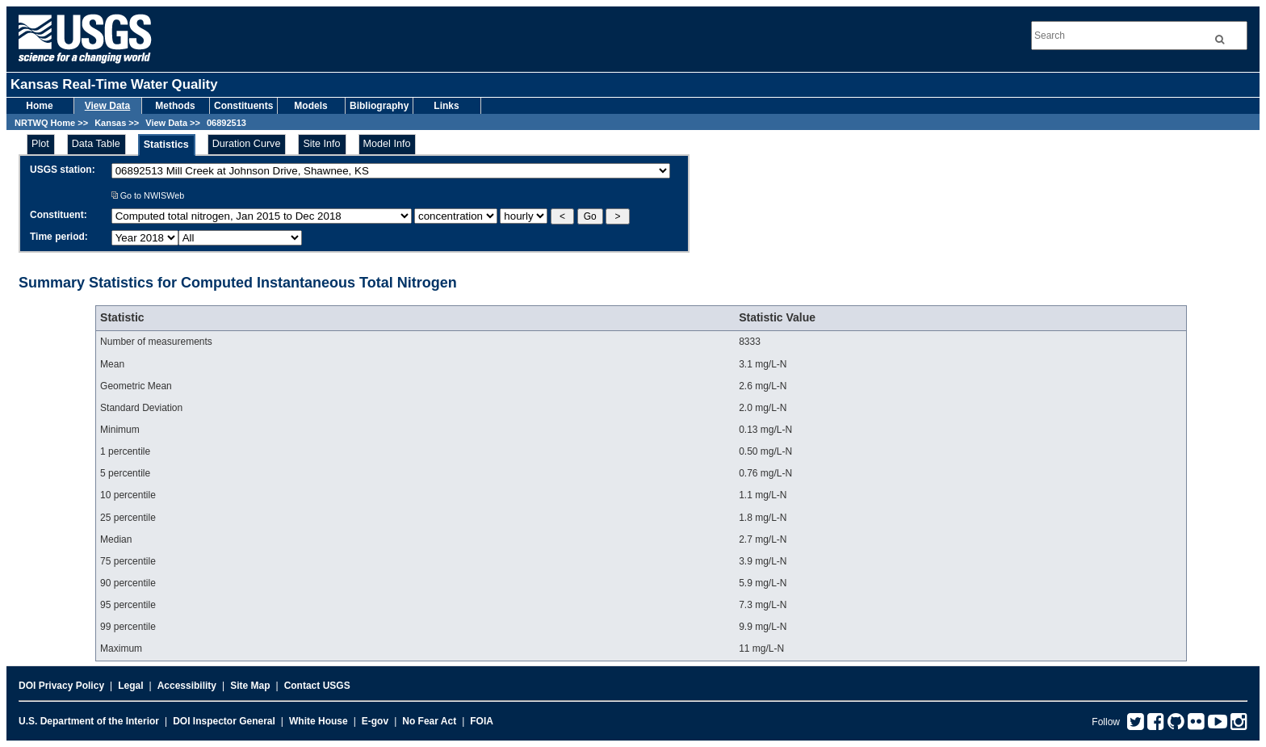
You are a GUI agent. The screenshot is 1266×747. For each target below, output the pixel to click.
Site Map (250, 685)
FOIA (481, 721)
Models (310, 105)
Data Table (96, 143)
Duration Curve (246, 143)
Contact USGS (317, 685)
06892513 (226, 123)
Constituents (243, 105)
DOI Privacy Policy (61, 685)
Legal (130, 685)
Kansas (110, 123)
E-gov (375, 721)
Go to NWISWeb (148, 195)
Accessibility (186, 685)
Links (446, 105)
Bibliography (379, 105)
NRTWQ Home (45, 123)
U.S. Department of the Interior (89, 721)
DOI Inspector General (224, 721)
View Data (107, 105)
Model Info (387, 143)
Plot (40, 143)
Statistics (166, 144)
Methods (175, 105)
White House (318, 721)
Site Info (321, 143)
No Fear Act (429, 721)
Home (39, 105)
